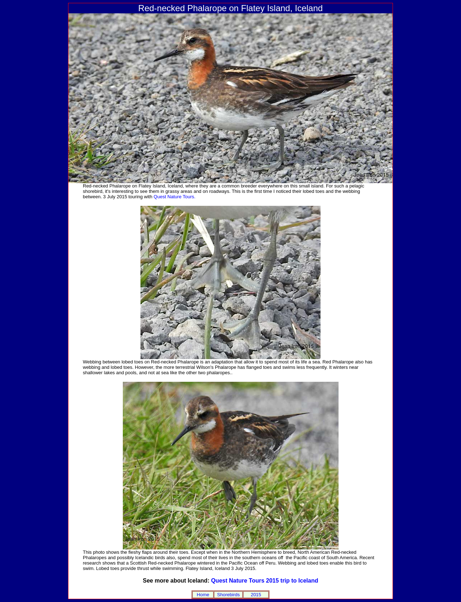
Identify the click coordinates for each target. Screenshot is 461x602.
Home (203, 594)
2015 (256, 594)
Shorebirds (228, 594)
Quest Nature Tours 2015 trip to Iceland (264, 581)
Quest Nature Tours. (175, 196)
